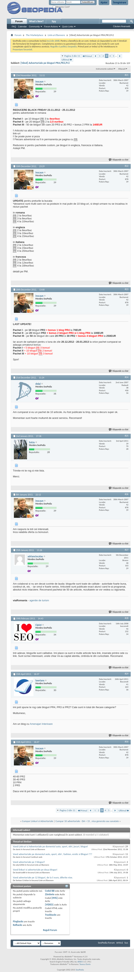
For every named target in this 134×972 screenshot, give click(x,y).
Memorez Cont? (61, 7)
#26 (126, 494)
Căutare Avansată (121, 26)
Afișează (121, 69)
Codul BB (50, 890)
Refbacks (17, 924)
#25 (126, 435)
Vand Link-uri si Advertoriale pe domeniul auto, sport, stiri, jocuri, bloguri (50, 846)
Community (34, 26)
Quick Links (67, 26)
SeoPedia (80, 969)
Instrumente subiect (104, 69)
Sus (126, 942)
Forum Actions (51, 26)
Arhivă (119, 942)
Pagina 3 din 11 (72, 55)
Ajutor (104, 2)
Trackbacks (50, 914)
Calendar (22, 26)
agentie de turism (39, 600)
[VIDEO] (49, 904)
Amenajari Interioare (41, 723)
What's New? (36, 21)
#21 (126, 75)
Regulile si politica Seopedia (63, 46)
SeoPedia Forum (106, 942)
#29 (126, 673)
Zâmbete (49, 894)
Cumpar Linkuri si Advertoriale (37, 821)
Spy (54, 21)
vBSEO (80, 961)
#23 (126, 289)
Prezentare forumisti (22, 49)
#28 (126, 618)
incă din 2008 (53, 40)
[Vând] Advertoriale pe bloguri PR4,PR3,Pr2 (45, 63)
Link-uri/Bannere (56, 35)
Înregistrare (119, 2)
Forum (18, 21)
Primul (87, 56)
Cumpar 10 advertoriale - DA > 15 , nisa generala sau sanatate (87, 821)
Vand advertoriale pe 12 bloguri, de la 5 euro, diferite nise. (43, 877)
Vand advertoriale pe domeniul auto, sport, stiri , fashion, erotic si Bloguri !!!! (52, 854)
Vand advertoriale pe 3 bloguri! (29, 861)
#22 (126, 166)
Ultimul (67, 59)
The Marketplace (34, 35)
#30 (126, 741)
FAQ (14, 26)
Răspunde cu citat (118, 159)
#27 (126, 549)
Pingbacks (18, 921)
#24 (126, 377)
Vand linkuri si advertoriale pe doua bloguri (35, 869)
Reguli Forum (50, 930)
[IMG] (54, 897)
